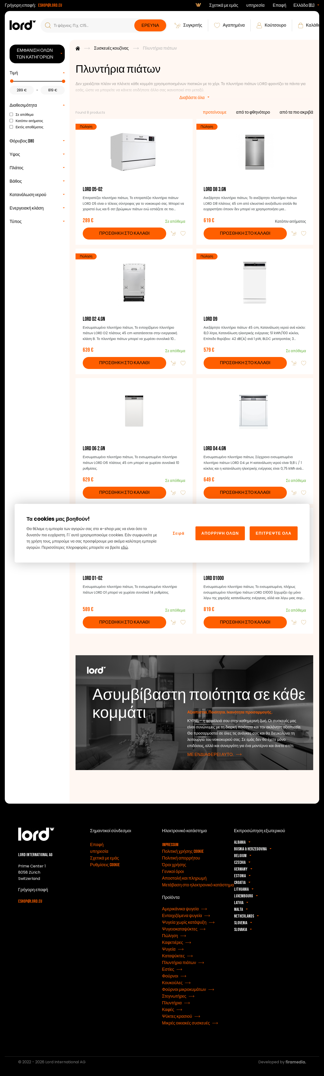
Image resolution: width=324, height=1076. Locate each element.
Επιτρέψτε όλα (273, 533)
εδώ (124, 547)
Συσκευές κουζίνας (111, 48)
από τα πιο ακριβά (296, 112)
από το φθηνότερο (253, 112)
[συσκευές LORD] (23, 25)
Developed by (282, 1064)
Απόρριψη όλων (220, 533)
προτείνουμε (215, 112)
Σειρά (178, 533)
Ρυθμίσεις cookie (105, 867)
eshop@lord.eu (50, 5)
